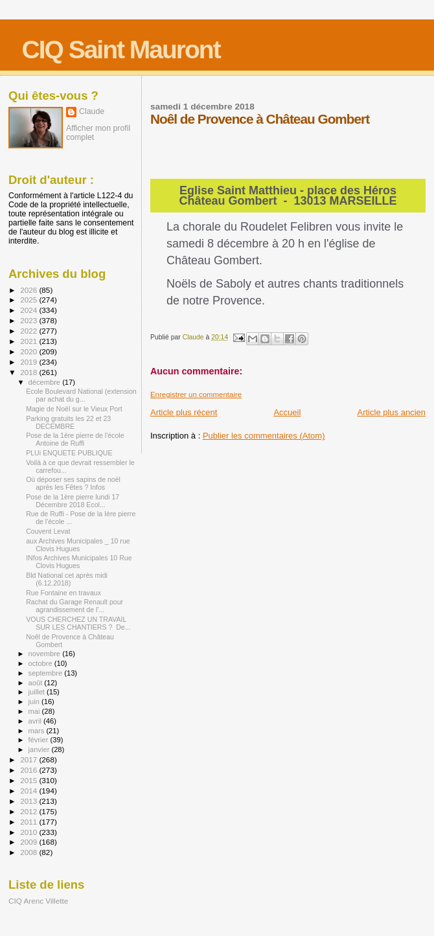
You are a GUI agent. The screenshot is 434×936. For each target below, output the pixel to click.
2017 (29, 759)
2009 (29, 842)
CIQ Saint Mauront (121, 49)
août (37, 683)
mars (38, 731)
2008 (29, 852)
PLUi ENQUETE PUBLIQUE (69, 453)
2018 (29, 372)
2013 (29, 801)
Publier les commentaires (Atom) (264, 435)
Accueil (287, 412)
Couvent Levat (48, 531)
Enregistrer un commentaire (196, 394)
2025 (29, 299)
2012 (29, 811)
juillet (38, 692)
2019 (29, 362)
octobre (41, 663)
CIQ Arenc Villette (38, 900)
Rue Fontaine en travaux (63, 593)
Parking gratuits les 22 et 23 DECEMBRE (68, 422)
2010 (29, 832)
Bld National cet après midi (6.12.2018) (67, 579)
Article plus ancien (392, 412)
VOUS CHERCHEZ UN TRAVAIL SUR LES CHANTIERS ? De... (78, 623)
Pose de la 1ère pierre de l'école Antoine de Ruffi (75, 439)
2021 (29, 341)
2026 (29, 290)
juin (35, 701)
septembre (47, 673)
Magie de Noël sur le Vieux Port (74, 409)
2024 (29, 310)
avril (36, 721)
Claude (91, 111)
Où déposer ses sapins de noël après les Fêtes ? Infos (73, 483)
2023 (29, 320)
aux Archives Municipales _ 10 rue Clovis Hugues (78, 545)
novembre (46, 653)
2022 (29, 330)
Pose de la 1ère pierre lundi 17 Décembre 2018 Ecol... (72, 500)
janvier (40, 749)
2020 (29, 351)
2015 (29, 780)
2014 (29, 790)
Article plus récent (183, 412)
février (40, 740)
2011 (29, 821)
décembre (46, 382)
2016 (29, 770)
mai (35, 711)
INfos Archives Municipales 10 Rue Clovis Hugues (78, 561)
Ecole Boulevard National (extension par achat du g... (81, 395)
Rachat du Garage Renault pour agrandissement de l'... (74, 605)
